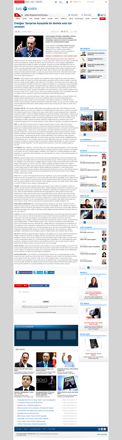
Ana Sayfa (18, 429)
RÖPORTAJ (83, 273)
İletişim (25, 429)
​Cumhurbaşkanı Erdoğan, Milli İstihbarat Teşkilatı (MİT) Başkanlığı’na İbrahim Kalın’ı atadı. (24, 371)
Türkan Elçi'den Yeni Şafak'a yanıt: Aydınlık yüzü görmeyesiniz (35, 410)
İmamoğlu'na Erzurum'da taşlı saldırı (28, 413)
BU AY (98, 145)
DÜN (88, 145)
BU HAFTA (93, 145)
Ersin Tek (90, 162)
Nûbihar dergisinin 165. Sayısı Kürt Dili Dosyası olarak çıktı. (93, 356)
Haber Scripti (100, 434)
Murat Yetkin (90, 231)
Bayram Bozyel (90, 177)
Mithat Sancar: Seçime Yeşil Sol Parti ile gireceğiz (32, 416)
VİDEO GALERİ (84, 196)
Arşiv (32, 1)
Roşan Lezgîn (90, 169)
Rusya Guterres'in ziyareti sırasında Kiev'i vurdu (95, 76)
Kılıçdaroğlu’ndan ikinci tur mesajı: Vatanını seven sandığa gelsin (36, 400)
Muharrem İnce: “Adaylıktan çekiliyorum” (29, 405)
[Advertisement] (115, 33)
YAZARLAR (83, 151)
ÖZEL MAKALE (84, 303)
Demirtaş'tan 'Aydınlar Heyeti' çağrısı (96, 71)
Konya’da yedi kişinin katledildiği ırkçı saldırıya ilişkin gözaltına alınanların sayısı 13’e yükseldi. (93, 326)
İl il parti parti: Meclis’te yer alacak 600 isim (30, 402)
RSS (44, 429)
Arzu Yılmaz (90, 246)
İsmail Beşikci (90, 260)
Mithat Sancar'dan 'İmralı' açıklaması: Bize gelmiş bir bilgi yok (35, 408)
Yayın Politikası (51, 429)
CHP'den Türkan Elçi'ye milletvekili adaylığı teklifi (31, 424)
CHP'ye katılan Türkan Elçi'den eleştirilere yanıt (31, 421)
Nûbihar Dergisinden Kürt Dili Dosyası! (36, 15)
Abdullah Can (90, 184)
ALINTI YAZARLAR (86, 227)
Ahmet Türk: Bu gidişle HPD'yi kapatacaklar (96, 65)
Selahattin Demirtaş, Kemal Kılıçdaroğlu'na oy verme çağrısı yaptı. (24, 394)
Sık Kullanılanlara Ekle (35, 429)
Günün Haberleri (19, 1)
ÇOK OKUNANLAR (85, 140)
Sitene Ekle (39, 1)
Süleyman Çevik (90, 155)
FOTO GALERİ (84, 108)
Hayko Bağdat (90, 238)
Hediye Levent (90, 253)
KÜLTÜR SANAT (85, 334)
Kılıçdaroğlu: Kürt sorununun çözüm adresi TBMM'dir (33, 418)
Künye (27, 1)
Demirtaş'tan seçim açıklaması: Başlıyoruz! (96, 53)
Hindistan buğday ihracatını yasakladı (95, 59)
